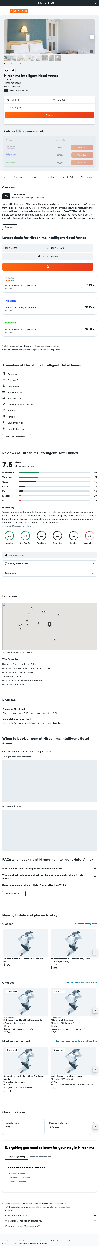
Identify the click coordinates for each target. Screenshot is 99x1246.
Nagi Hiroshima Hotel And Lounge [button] (67, 1076)
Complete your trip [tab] (16, 1156)
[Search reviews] (52, 555)
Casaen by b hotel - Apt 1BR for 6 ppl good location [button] (23, 1077)
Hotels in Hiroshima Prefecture (65, 1241)
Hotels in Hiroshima (17, 1181)
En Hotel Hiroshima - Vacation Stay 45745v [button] (71, 958)
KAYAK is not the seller (51, 1215)
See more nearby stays (86, 923)
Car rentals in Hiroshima (19, 1177)
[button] (96, 3)
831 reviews (22, 90)
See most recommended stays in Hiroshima (76, 1041)
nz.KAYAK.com (7, 1241)
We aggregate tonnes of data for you (51, 1220)
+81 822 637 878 (12, 86)
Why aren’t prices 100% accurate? (51, 1226)
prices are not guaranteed (60, 1207)
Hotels (19, 1241)
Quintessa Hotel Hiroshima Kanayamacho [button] (22, 1020)
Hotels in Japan (44, 1241)
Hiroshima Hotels (9, 1243)
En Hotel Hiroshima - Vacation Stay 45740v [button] (23, 958)
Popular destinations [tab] (40, 1156)
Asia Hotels (29, 1241)
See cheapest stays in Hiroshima (81, 982)
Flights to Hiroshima (17, 1173)
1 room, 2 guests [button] (15, 107)
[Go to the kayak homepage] (19, 11)
